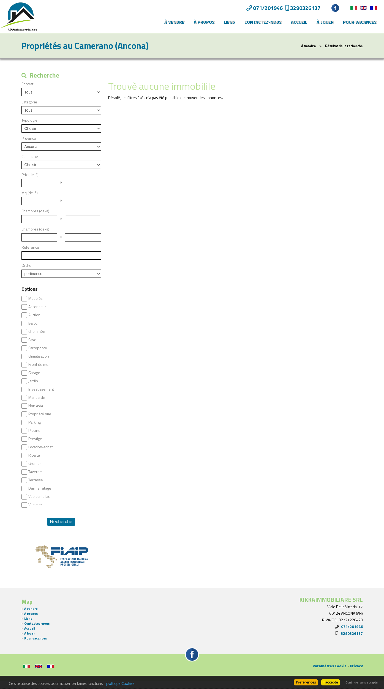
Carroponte (37, 348)
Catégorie (29, 102)
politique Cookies (120, 683)
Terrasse (35, 480)
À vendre (174, 22)
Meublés (35, 298)
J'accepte (330, 682)
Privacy (356, 666)
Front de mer (39, 364)
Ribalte (34, 455)
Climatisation (38, 356)
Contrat (27, 84)
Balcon (34, 323)
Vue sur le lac (39, 496)
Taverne (35, 471)
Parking (34, 422)
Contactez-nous (263, 22)
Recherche (61, 521)
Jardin (33, 381)
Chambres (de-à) (35, 211)
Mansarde (36, 397)
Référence (30, 247)
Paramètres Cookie (330, 666)
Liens (229, 22)
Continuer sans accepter (361, 682)
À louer (325, 22)
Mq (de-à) (29, 193)
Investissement (41, 389)
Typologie (29, 120)
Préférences (306, 682)
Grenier (34, 463)
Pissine (34, 430)
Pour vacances (360, 22)
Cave (32, 339)
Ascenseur (37, 306)
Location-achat (40, 447)
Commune (29, 156)
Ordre (26, 265)
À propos (204, 22)
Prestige (35, 438)
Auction (34, 315)
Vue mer (35, 504)
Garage (34, 372)
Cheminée (36, 331)
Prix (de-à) (30, 174)
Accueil (299, 22)
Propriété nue (39, 414)
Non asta (35, 405)
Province (28, 138)
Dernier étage (39, 488)
